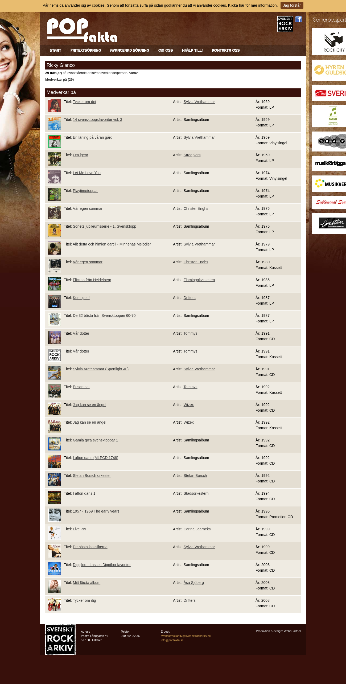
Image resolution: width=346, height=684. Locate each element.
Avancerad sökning (129, 50)
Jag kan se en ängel (89, 405)
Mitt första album (86, 582)
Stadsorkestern (196, 493)
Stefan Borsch (195, 475)
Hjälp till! (192, 50)
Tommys (190, 333)
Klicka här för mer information (252, 5)
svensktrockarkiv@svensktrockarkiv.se (186, 635)
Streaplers (192, 155)
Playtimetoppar (85, 191)
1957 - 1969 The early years (96, 511)
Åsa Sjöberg (194, 582)
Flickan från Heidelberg (92, 280)
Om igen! (80, 155)
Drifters (190, 298)
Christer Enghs (196, 208)
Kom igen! (81, 298)
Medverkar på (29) (59, 79)
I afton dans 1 (84, 493)
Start (55, 50)
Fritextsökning (86, 50)
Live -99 (79, 529)
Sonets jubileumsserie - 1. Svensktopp (104, 226)
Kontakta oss (226, 50)
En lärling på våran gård (93, 137)
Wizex (189, 405)
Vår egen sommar (87, 208)
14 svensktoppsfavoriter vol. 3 (97, 119)
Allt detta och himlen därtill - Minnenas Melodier (112, 244)
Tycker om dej (84, 102)
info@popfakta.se (172, 640)
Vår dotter (81, 333)
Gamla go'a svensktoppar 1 (95, 440)
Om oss (165, 50)
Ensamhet (81, 387)
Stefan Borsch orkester (92, 475)
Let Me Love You (87, 173)
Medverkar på (61, 92)
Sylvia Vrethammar (199, 102)
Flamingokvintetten (199, 280)
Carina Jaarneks (197, 529)
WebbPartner (292, 631)
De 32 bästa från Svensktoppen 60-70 (104, 315)
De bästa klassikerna (90, 547)
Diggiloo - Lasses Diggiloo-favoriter (102, 565)
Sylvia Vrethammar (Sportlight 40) (101, 369)
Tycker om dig (84, 600)
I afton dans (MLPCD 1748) (95, 458)
